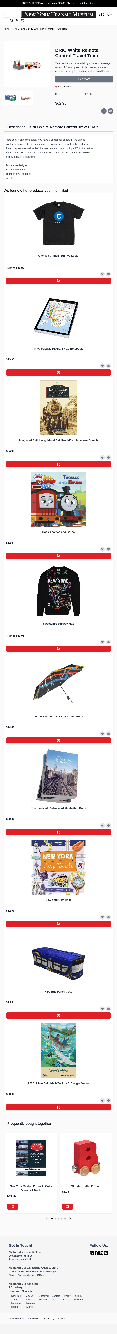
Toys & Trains (18, 29)
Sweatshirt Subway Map (58, 623)
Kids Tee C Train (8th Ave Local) (58, 255)
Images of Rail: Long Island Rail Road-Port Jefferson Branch (58, 440)
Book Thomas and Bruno (58, 532)
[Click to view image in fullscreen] (27, 64)
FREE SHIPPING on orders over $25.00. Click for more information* (58, 3)
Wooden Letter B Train (86, 1186)
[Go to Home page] (67, 14)
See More (84, 79)
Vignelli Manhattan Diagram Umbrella (58, 716)
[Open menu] (7, 14)
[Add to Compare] (110, 111)
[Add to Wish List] (104, 111)
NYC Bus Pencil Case (58, 991)
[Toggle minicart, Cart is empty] (22, 20)
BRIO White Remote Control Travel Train (47, 29)
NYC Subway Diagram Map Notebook (58, 348)
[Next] (70, 1218)
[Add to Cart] (58, 281)
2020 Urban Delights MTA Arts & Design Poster (58, 1083)
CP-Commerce (63, 1318)
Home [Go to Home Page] (6, 29)
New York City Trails (58, 899)
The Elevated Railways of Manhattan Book (58, 808)
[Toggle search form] (11, 20)
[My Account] (17, 20)
